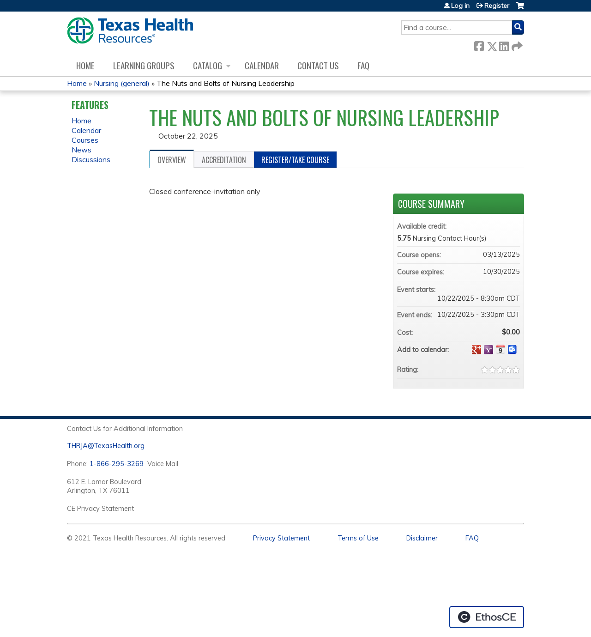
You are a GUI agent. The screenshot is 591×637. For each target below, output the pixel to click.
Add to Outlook (512, 349)
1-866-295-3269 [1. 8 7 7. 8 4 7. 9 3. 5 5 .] (117, 464)
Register (496, 5)
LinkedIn (503, 44)
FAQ (363, 65)
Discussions (91, 159)
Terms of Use (358, 538)
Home (85, 65)
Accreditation (224, 159)
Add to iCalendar (500, 349)
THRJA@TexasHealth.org (106, 446)
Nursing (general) (122, 83)
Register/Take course (295, 159)
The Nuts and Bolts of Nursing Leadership (226, 83)
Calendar (262, 65)
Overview (171, 159)
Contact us (318, 65)
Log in (460, 5)
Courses (85, 140)
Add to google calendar (476, 349)
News (81, 149)
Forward (516, 44)
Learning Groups (144, 65)
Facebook (478, 44)
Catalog (207, 65)
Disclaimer (422, 538)
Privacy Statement (281, 538)
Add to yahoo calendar (488, 349)
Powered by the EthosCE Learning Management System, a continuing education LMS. (486, 617)
